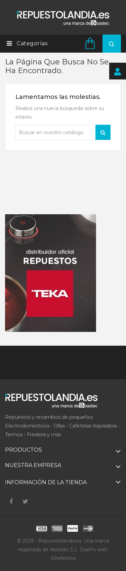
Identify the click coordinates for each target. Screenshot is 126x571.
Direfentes (63, 558)
